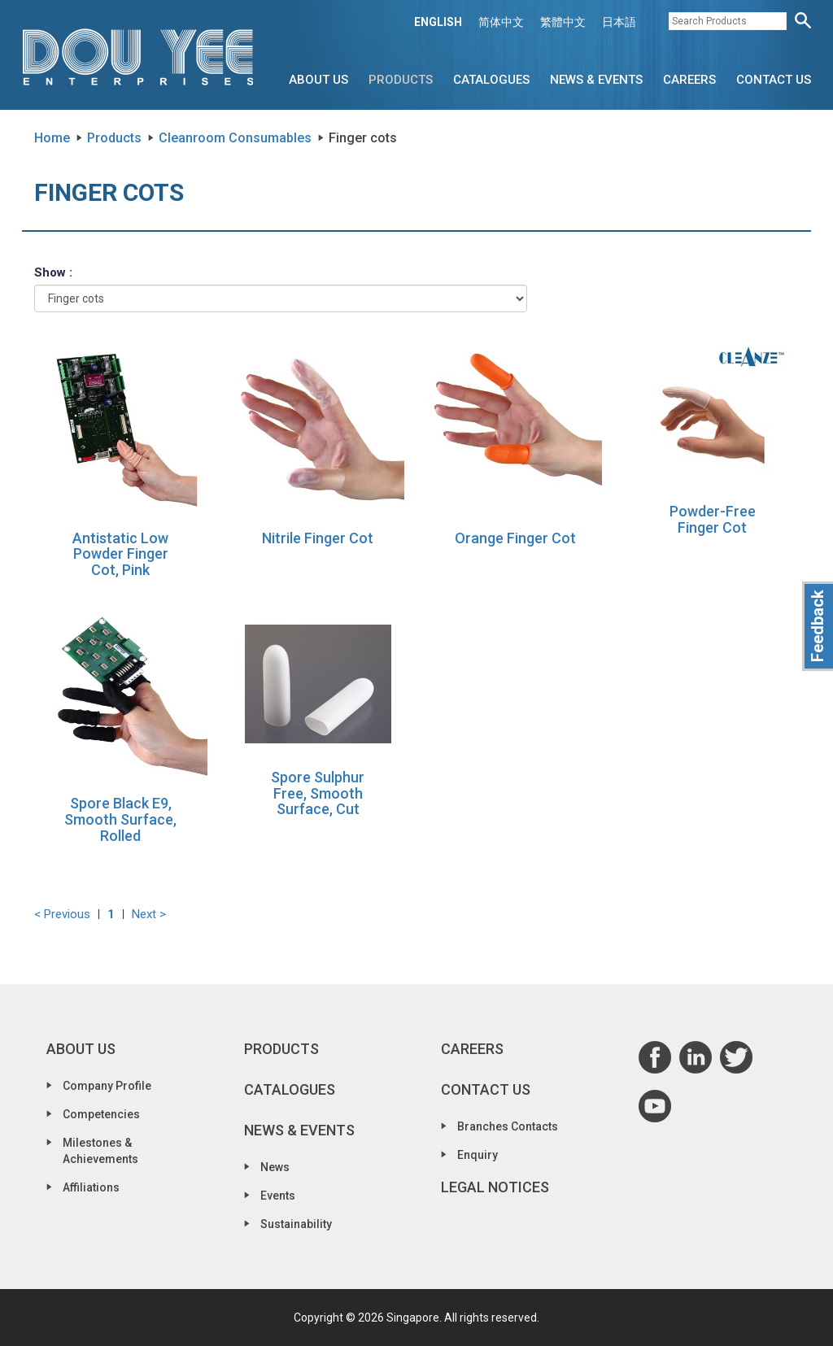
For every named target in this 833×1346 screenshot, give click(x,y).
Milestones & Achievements (100, 1150)
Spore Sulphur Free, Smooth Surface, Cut (317, 793)
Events (277, 1195)
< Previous (62, 914)
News (275, 1167)
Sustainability (296, 1224)
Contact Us (773, 79)
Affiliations (91, 1187)
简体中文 (501, 21)
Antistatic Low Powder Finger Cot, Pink (120, 554)
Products (401, 79)
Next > (149, 914)
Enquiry (477, 1154)
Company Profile (107, 1085)
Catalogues (491, 79)
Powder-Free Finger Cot (712, 519)
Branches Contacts (507, 1126)
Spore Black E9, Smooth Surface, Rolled (120, 819)
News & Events (596, 79)
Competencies (101, 1114)
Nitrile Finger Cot (317, 538)
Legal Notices (495, 1187)
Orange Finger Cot (515, 538)
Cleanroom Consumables (235, 138)
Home (52, 138)
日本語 (619, 21)
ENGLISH (438, 21)
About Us (318, 79)
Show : (53, 272)
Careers (689, 79)
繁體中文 (563, 21)
